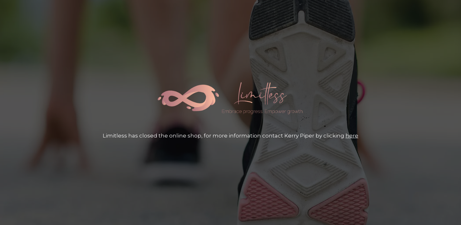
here (352, 135)
